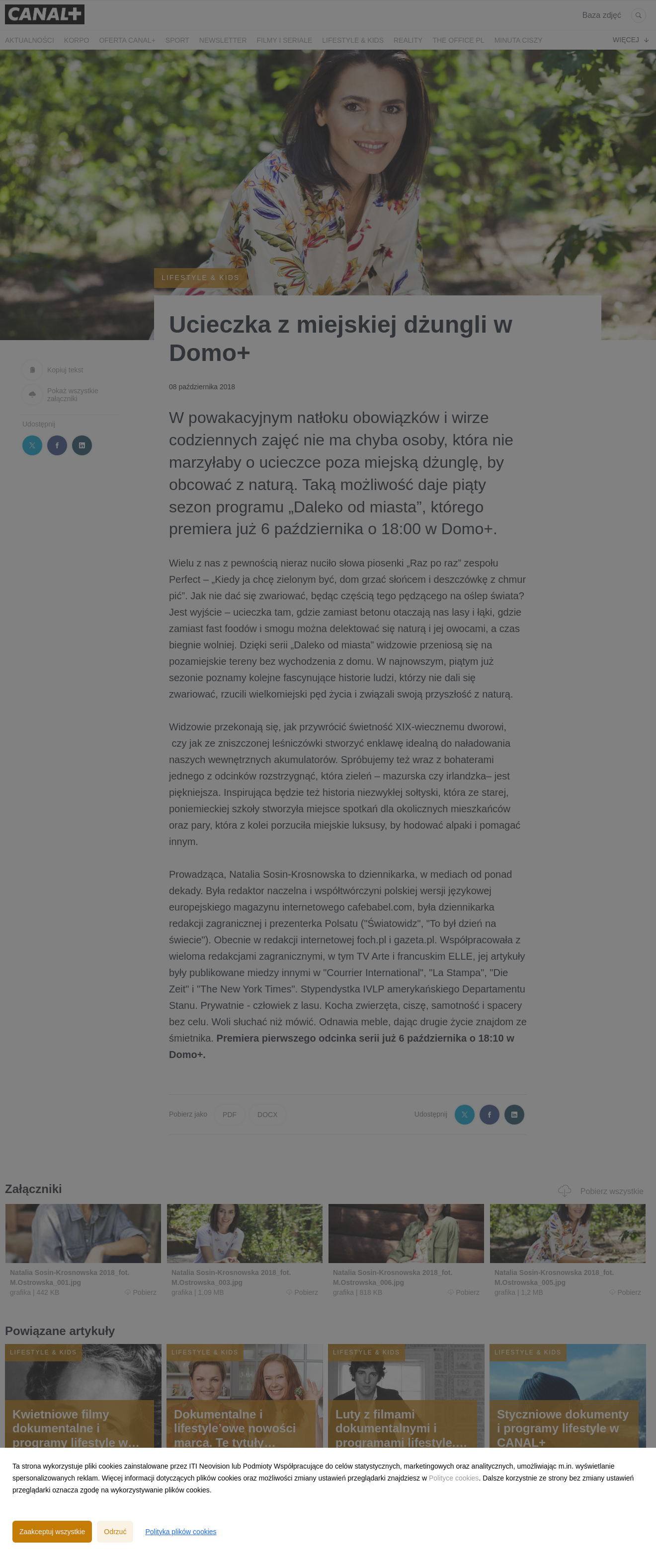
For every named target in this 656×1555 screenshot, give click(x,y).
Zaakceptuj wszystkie (52, 1532)
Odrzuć (115, 1532)
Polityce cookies (454, 1478)
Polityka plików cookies (180, 1532)
